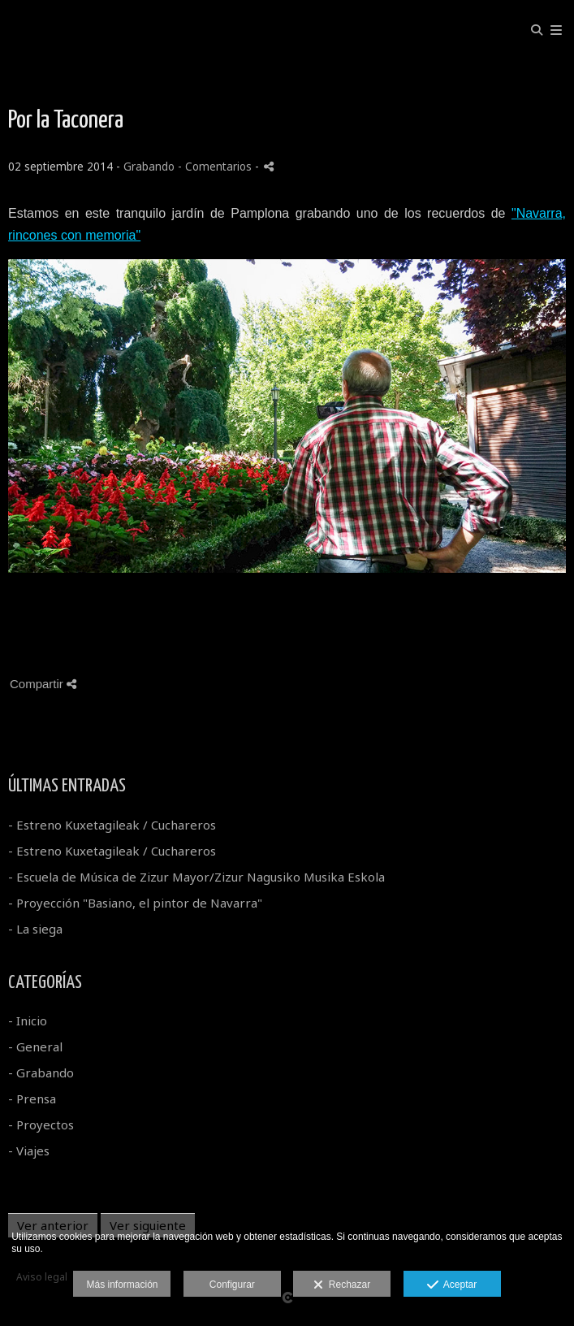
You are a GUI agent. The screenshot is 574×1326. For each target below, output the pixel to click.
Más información (122, 1284)
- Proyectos (41, 1124)
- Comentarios (216, 166)
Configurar (232, 1284)
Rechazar (341, 1285)
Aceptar (452, 1285)
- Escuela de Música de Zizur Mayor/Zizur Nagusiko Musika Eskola (196, 877)
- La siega (35, 929)
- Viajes (29, 1150)
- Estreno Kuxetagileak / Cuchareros (112, 825)
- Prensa (32, 1098)
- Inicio (27, 1020)
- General (35, 1046)
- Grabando (41, 1072)
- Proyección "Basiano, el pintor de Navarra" (135, 903)
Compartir (43, 684)
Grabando (149, 166)
